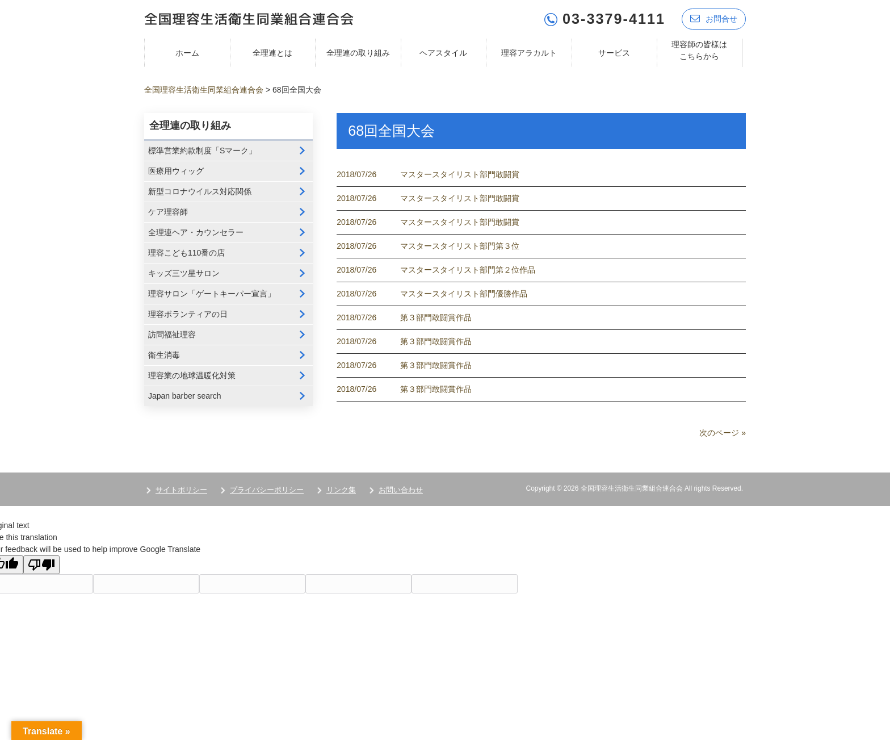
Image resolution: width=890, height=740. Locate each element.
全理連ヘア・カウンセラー (196, 232)
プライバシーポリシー (267, 490)
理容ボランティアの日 (188, 314)
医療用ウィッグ (176, 170)
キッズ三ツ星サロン (184, 273)
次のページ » (722, 432)
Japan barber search (184, 395)
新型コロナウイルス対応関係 (199, 191)
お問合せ (713, 18)
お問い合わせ (401, 490)
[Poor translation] (41, 564)
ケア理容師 (168, 211)
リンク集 (341, 490)
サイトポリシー (181, 490)
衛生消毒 (164, 354)
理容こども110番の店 (186, 252)
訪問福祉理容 (172, 334)
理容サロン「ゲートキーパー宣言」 (211, 293)
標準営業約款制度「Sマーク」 (202, 150)
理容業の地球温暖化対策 (192, 375)
